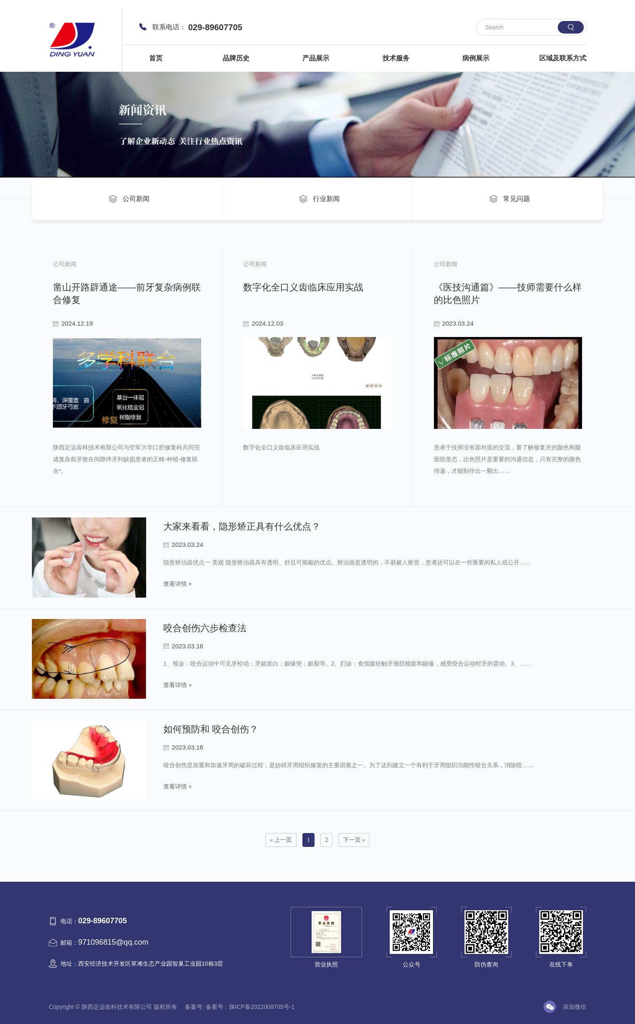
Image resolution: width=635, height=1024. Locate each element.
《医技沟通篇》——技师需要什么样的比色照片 (508, 293)
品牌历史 (236, 58)
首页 (156, 58)
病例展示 (475, 58)
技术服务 (396, 58)
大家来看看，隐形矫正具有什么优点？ (241, 526)
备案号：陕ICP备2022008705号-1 (250, 1006)
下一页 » (354, 840)
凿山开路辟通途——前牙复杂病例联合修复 (127, 293)
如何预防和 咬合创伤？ (210, 729)
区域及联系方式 (562, 58)
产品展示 (315, 58)
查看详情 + (177, 583)
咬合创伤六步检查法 (205, 628)
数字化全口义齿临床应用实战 (303, 287)
